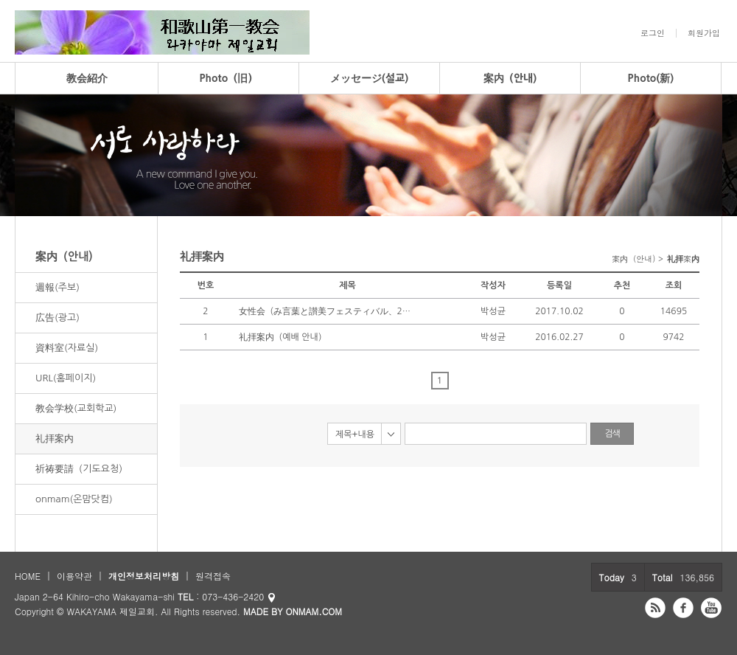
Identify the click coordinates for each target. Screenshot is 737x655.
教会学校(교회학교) (75, 408)
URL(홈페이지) (65, 378)
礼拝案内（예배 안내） (282, 337)
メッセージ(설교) (369, 78)
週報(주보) (57, 287)
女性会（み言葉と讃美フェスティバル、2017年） (327, 311)
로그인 (652, 33)
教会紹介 (87, 78)
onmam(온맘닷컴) (74, 499)
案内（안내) (510, 78)
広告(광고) (57, 317)
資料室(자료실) (66, 348)
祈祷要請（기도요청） (81, 469)
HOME (28, 575)
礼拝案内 (54, 438)
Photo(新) (651, 78)
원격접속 (213, 575)
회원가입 (704, 33)
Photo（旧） (229, 78)
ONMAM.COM (313, 611)
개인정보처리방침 (143, 575)
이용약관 (74, 575)
